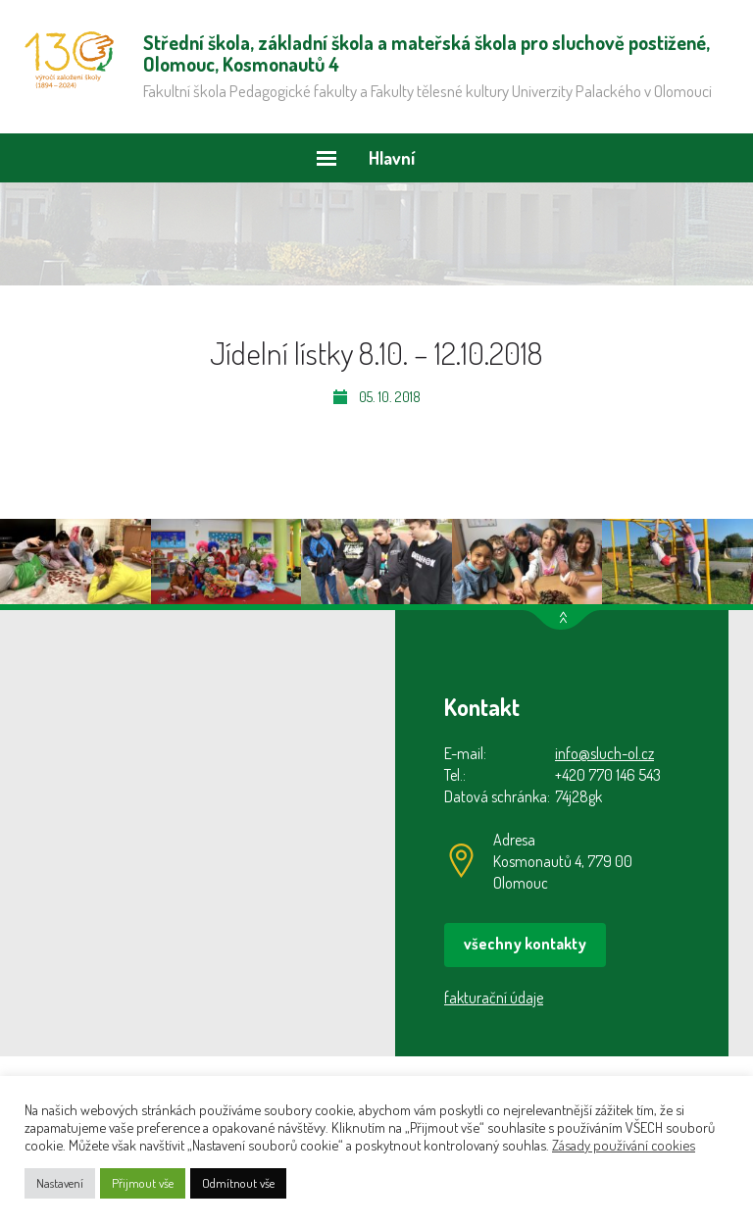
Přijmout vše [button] (143, 1183)
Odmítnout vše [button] (238, 1183)
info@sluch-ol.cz (604, 753)
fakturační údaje (493, 997)
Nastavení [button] (59, 1183)
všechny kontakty (525, 943)
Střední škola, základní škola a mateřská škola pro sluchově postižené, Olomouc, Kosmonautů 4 (69, 59)
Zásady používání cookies (623, 1144)
